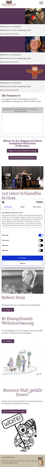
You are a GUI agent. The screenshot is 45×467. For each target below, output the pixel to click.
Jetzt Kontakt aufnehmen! (9, 34)
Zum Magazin (8, 341)
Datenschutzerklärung (17, 461)
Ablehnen (22, 263)
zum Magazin (7, 310)
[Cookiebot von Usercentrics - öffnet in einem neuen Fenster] (36, 202)
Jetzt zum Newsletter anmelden (14, 411)
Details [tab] (22, 207)
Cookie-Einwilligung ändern (10, 463)
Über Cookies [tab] (37, 207)
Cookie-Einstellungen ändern (22, 110)
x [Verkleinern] (43, 456)
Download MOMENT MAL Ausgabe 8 (22, 158)
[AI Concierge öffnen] (38, 461)
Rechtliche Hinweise (31, 461)
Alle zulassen (22, 258)
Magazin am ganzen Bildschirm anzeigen (23, 151)
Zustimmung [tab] (8, 207)
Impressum (5, 461)
